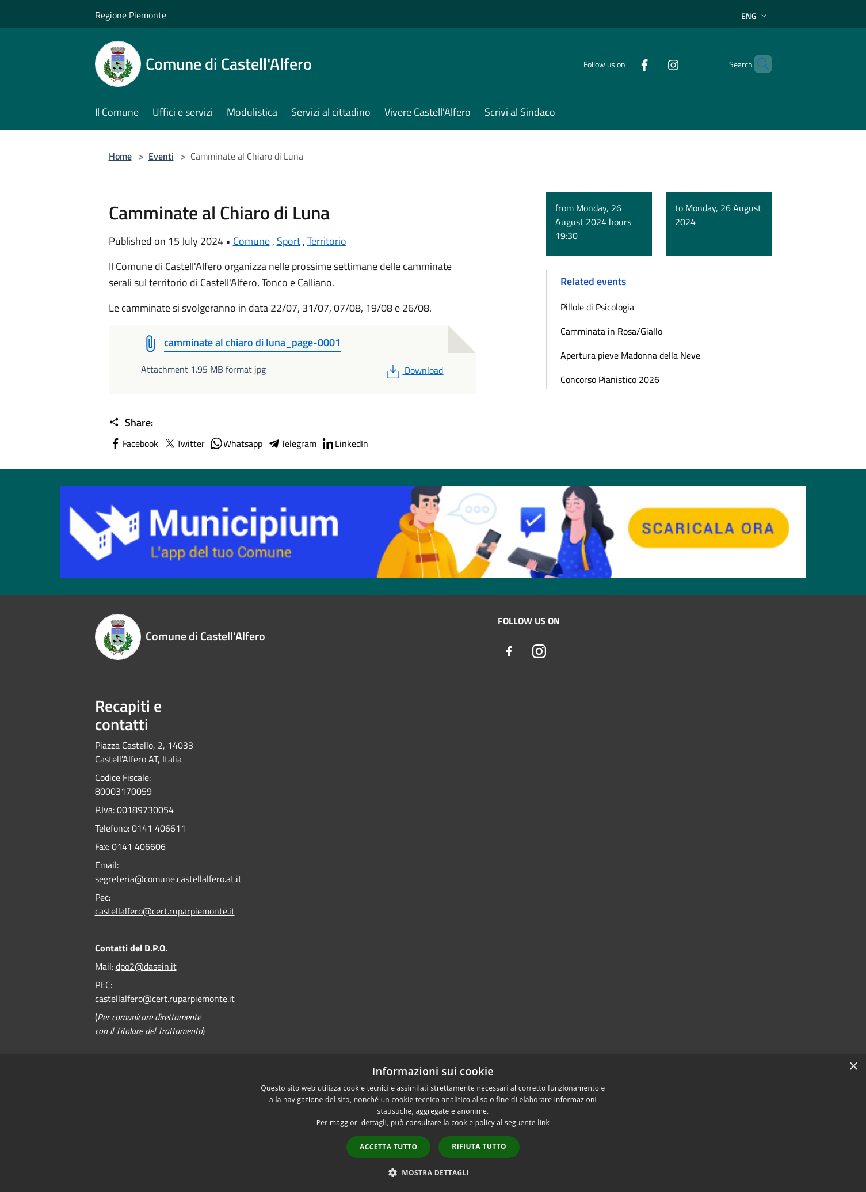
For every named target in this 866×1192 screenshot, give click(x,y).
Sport (288, 241)
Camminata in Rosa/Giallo (611, 331)
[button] (433, 1172)
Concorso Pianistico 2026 (609, 379)
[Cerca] (758, 64)
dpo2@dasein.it (146, 966)
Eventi (161, 156)
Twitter (184, 443)
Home (120, 156)
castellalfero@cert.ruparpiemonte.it (165, 911)
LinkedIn (344, 443)
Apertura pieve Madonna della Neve (630, 355)
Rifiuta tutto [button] (479, 1146)
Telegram (291, 443)
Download (413, 370)
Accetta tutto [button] (388, 1147)
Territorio (326, 241)
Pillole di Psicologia (597, 307)
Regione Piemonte (130, 15)
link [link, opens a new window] (543, 1123)
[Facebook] (622, 63)
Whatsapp (235, 443)
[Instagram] (650, 63)
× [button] (853, 1066)
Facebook (133, 443)
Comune (251, 241)
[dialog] (433, 1123)
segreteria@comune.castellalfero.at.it (168, 879)
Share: (131, 423)
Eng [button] (755, 16)
